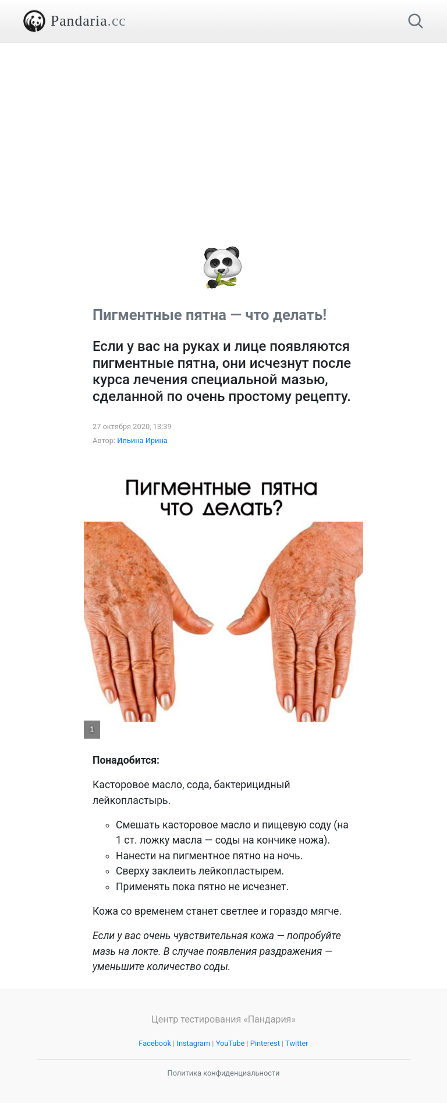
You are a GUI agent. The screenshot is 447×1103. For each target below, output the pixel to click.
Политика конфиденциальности (224, 1073)
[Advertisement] (223, 124)
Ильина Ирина (142, 440)
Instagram (193, 1043)
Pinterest (265, 1043)
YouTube (230, 1043)
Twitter (296, 1043)
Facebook (155, 1043)
